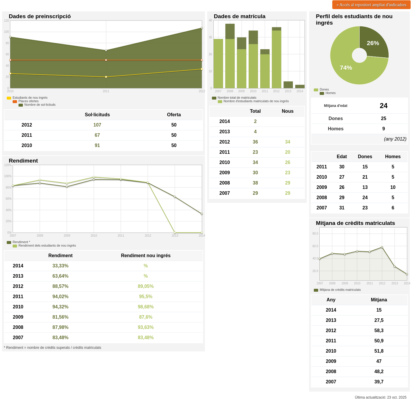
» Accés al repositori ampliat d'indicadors (372, 4)
